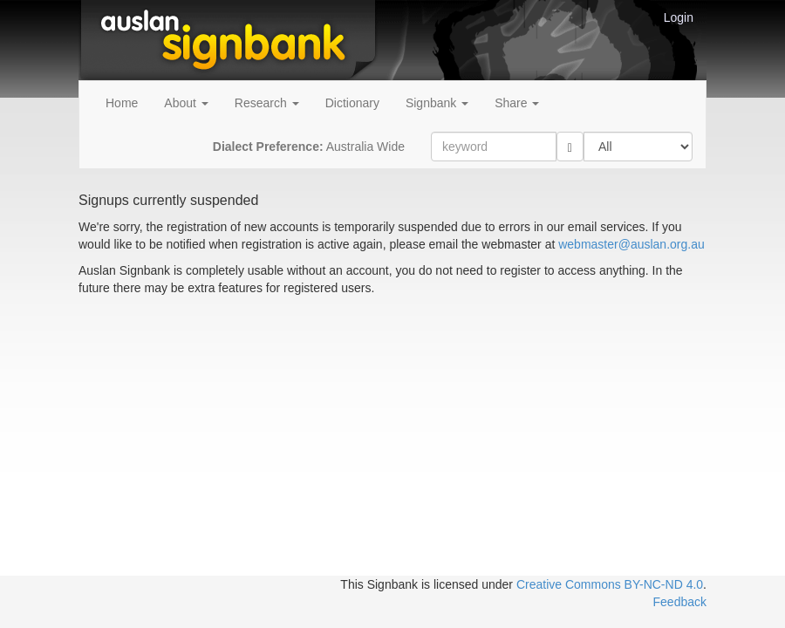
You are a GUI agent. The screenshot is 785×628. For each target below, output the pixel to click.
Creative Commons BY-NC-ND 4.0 (609, 584)
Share (517, 103)
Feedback (679, 602)
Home (122, 103)
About (186, 103)
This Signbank (379, 584)
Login (678, 17)
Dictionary (352, 103)
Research (267, 103)
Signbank (437, 103)
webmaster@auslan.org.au (631, 244)
